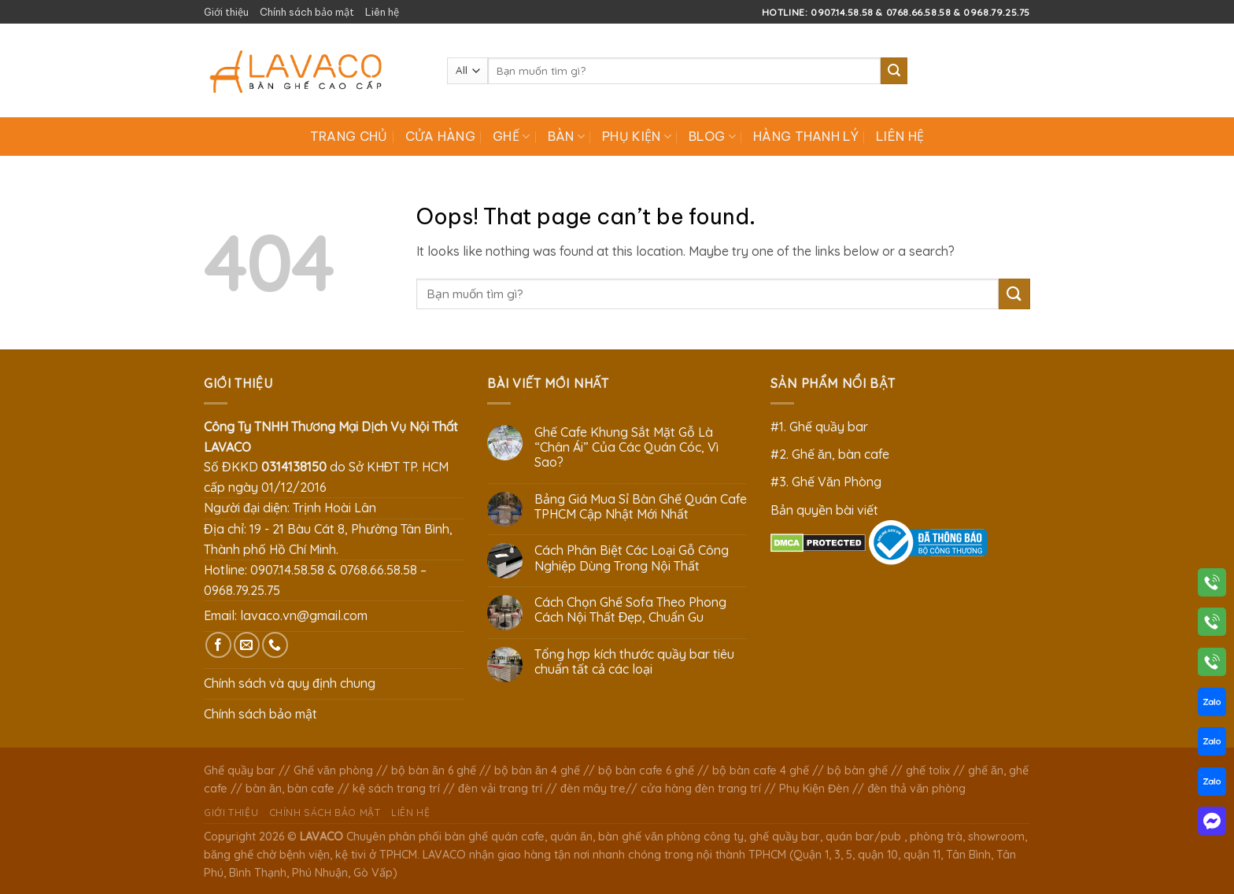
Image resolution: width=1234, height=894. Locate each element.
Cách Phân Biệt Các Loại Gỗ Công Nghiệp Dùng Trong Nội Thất (631, 558)
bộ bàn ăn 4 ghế (537, 770)
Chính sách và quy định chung (289, 683)
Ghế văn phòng (333, 770)
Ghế (511, 136)
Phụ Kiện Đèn (814, 788)
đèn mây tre (593, 788)
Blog (712, 136)
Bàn (566, 136)
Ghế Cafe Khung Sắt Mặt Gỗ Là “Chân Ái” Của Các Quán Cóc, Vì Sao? (626, 447)
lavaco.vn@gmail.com (304, 615)
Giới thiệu (226, 12)
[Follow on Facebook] (218, 645)
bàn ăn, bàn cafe (290, 788)
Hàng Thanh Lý (806, 136)
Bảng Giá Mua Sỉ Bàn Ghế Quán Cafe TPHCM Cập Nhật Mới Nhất (640, 507)
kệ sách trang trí (396, 788)
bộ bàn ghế (857, 770)
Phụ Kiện (636, 136)
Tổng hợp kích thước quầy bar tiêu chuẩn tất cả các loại (634, 662)
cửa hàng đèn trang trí (701, 788)
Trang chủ (349, 136)
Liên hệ (382, 12)
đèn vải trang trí (500, 788)
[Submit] (894, 70)
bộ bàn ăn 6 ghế (433, 770)
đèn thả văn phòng (916, 788)
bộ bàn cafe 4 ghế (760, 770)
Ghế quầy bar (239, 770)
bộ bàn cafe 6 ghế (646, 770)
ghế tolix (928, 770)
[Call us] (275, 645)
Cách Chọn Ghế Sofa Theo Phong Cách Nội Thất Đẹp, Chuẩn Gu (630, 610)
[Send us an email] (247, 645)
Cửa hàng (440, 136)
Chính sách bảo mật (307, 12)
